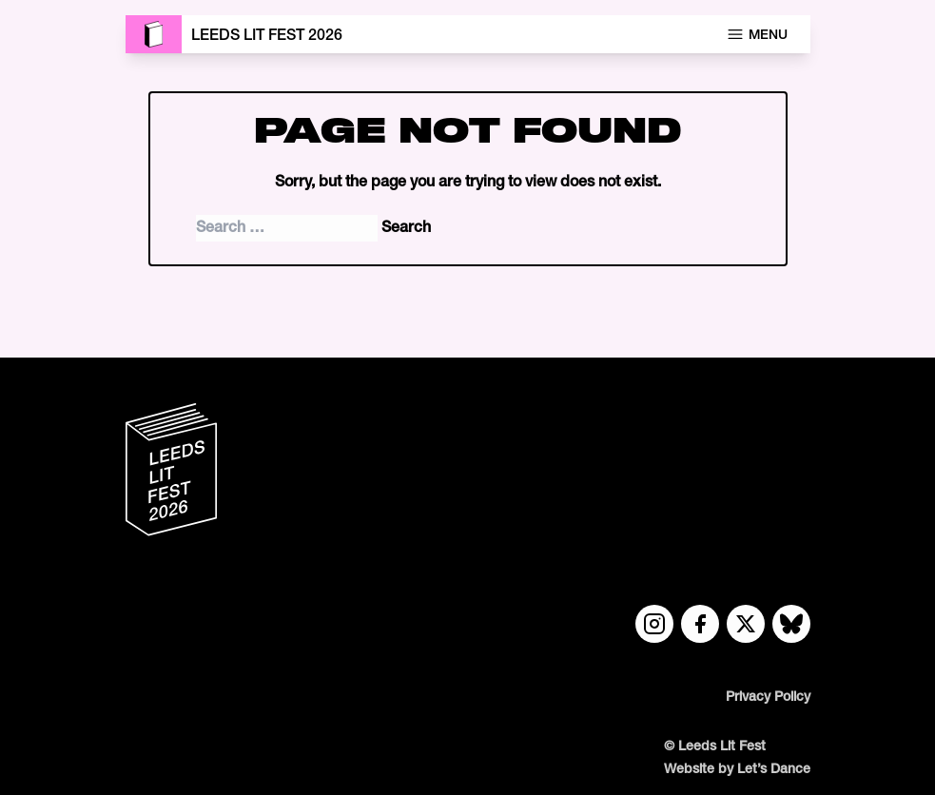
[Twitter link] (746, 624)
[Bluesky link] (791, 624)
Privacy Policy (768, 697)
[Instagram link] (654, 624)
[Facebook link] (700, 624)
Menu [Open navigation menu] (757, 34)
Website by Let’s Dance (737, 770)
